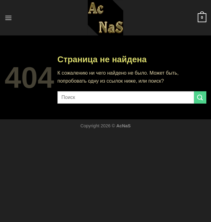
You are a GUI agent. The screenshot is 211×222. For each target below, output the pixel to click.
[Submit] (200, 97)
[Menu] (8, 17)
